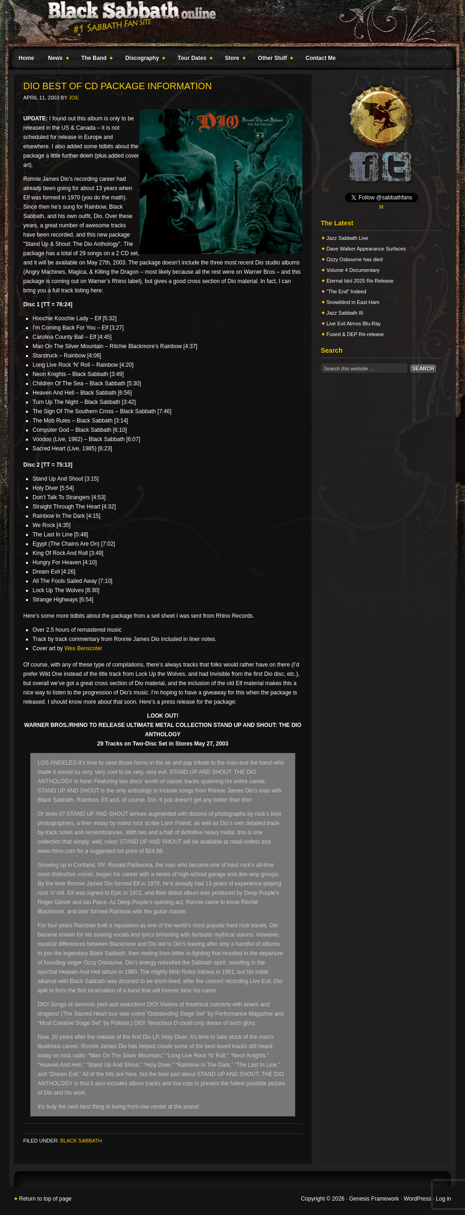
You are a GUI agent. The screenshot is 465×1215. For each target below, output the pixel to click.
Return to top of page (45, 1198)
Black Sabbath (81, 1140)
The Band (95, 59)
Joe (74, 97)
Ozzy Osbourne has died (354, 259)
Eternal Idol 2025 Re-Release (359, 281)
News (56, 59)
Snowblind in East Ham (352, 302)
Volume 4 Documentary (352, 270)
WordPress (417, 1198)
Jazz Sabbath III (344, 313)
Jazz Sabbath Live (347, 238)
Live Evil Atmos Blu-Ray (353, 323)
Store (233, 59)
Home (26, 58)
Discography (143, 59)
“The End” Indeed (346, 291)
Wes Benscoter (83, 648)
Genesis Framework (374, 1198)
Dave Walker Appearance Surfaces (366, 248)
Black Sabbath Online (227, 23)
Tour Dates (193, 59)
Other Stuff (273, 59)
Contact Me (321, 58)
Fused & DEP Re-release (355, 334)
